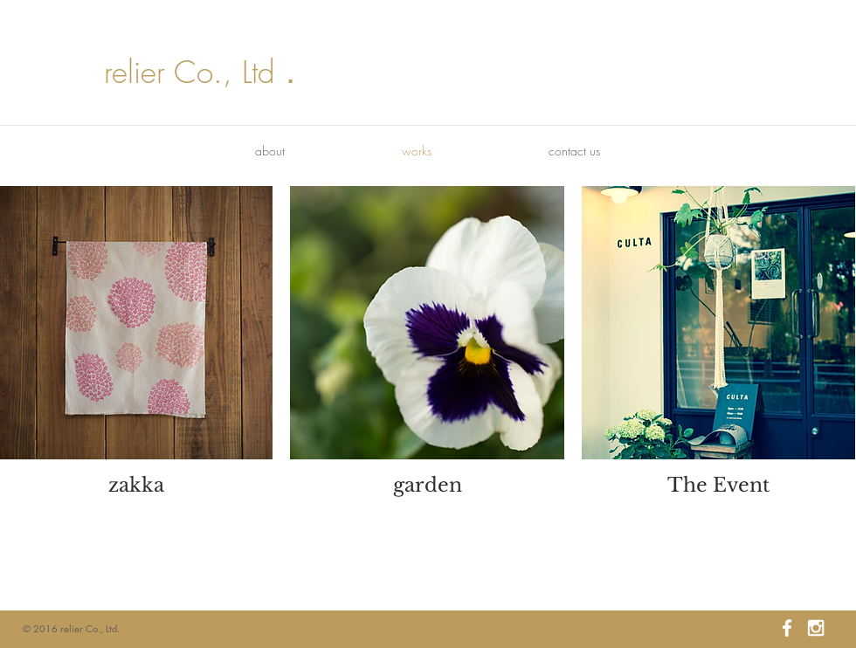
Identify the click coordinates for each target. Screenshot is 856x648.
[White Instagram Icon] (815, 628)
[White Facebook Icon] (787, 628)
